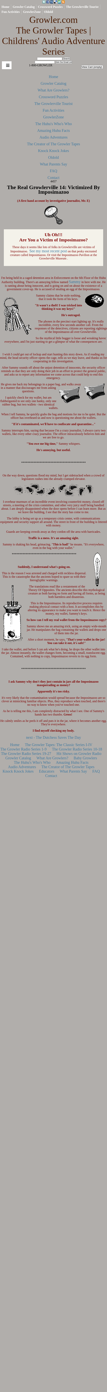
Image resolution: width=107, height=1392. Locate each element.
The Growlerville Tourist (82, 6)
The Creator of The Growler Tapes (53, 144)
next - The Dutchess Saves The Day (53, 737)
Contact (53, 177)
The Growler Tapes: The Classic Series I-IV (58, 745)
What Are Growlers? (54, 90)
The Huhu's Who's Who (53, 124)
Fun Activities (11, 11)
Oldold (48, 11)
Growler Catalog (24, 6)
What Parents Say (53, 164)
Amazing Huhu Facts (53, 130)
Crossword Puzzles (50, 6)
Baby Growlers (85, 758)
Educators (46, 771)
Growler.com (53, 36)
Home (5, 6)
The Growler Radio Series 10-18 (77, 749)
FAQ (53, 171)
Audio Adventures (53, 137)
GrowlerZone (32, 11)
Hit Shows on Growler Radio (78, 753)
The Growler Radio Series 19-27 (26, 753)
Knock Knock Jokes (53, 151)
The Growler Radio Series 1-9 (23, 749)
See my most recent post (48, 251)
